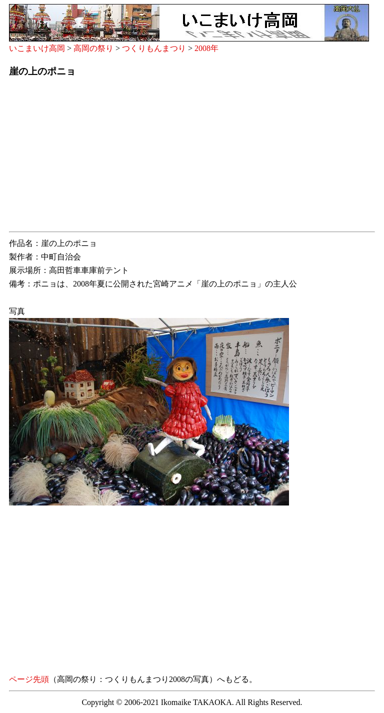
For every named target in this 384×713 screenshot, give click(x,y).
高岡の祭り (94, 48)
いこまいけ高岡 (37, 48)
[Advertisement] (192, 158)
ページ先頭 (29, 679)
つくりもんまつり (154, 48)
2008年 (206, 48)
